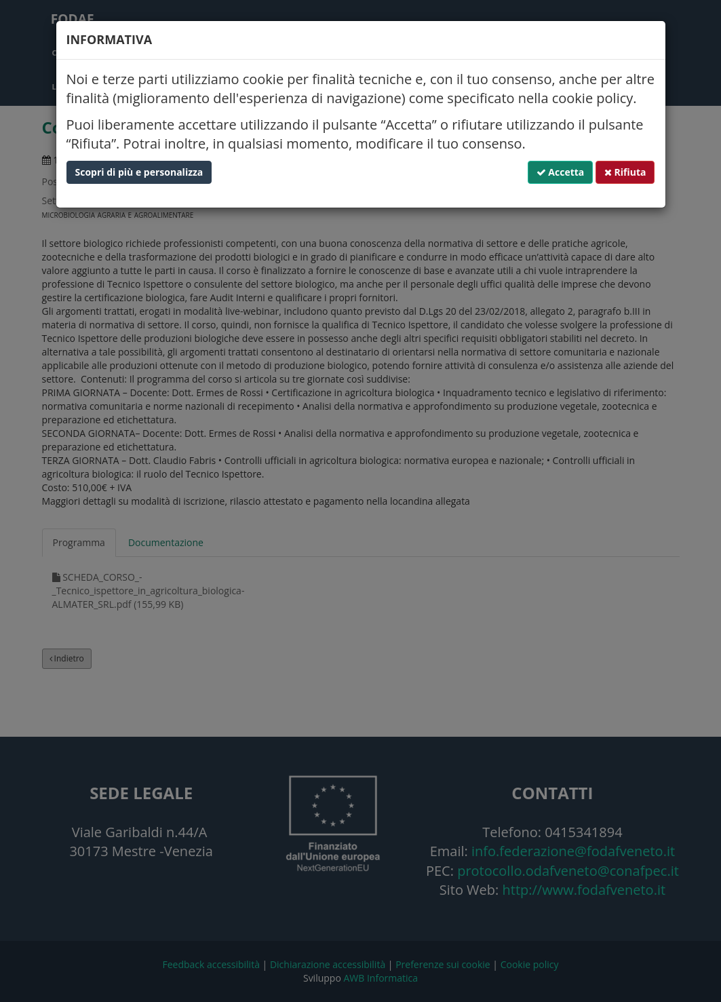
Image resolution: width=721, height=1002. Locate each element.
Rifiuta (625, 172)
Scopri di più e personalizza (139, 172)
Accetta (561, 172)
